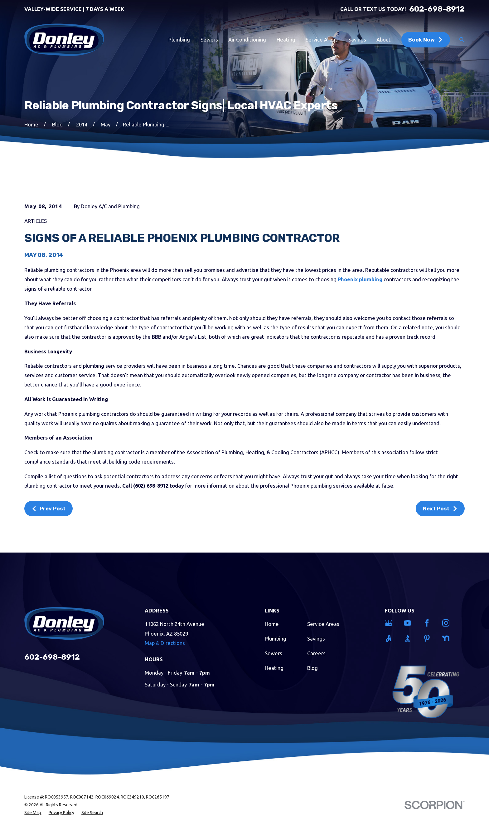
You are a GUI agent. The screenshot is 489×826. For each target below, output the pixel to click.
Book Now (425, 40)
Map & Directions (165, 643)
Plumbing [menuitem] (179, 39)
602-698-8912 (437, 9)
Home (272, 624)
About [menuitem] (383, 39)
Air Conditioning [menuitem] (247, 39)
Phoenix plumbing (360, 279)
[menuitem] (32, 813)
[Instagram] (447, 623)
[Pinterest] (428, 638)
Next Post (440, 508)
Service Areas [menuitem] (322, 39)
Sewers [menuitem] (209, 39)
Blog (312, 668)
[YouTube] (409, 623)
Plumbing (275, 639)
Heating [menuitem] (286, 39)
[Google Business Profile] (390, 623)
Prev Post (48, 508)
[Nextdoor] (447, 638)
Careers (316, 653)
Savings (316, 639)
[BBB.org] (409, 638)
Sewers (273, 653)
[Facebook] (428, 623)
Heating (274, 668)
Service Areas (323, 624)
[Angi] (390, 638)
